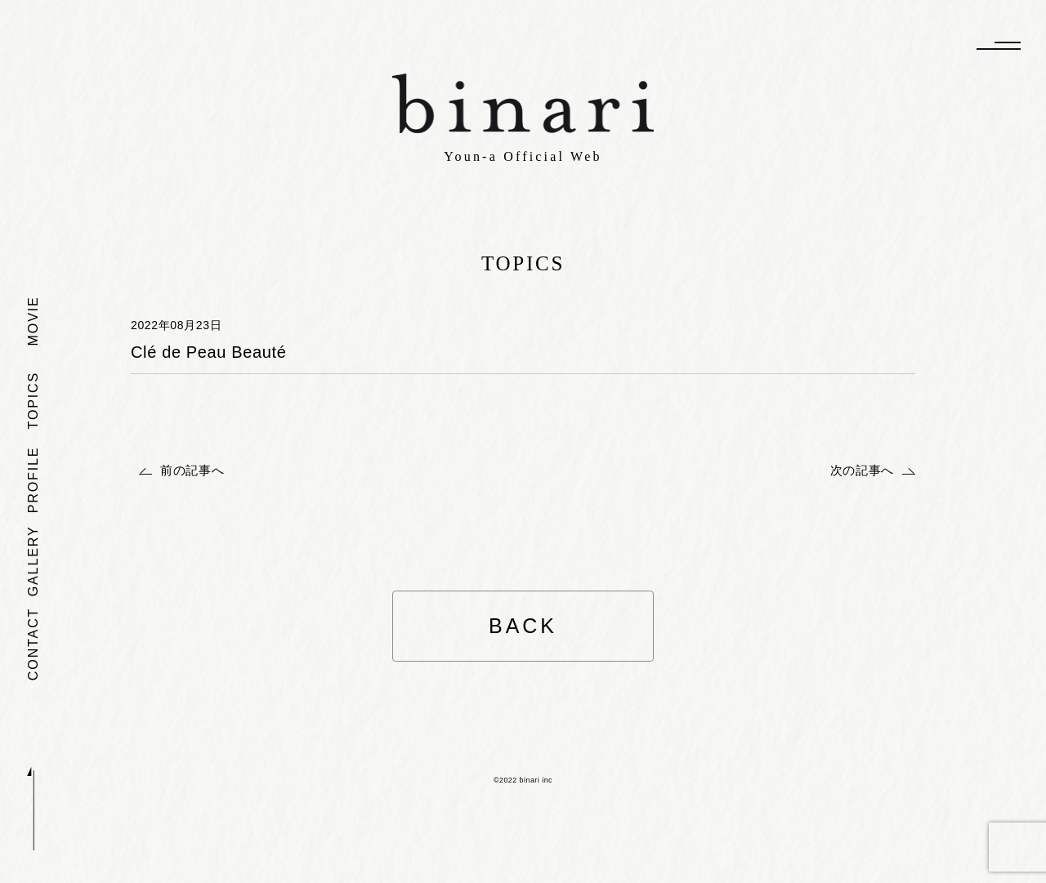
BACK (523, 625)
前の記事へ (192, 470)
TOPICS (32, 401)
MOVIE (32, 321)
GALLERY (32, 560)
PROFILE (32, 479)
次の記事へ (862, 470)
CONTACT (32, 643)
